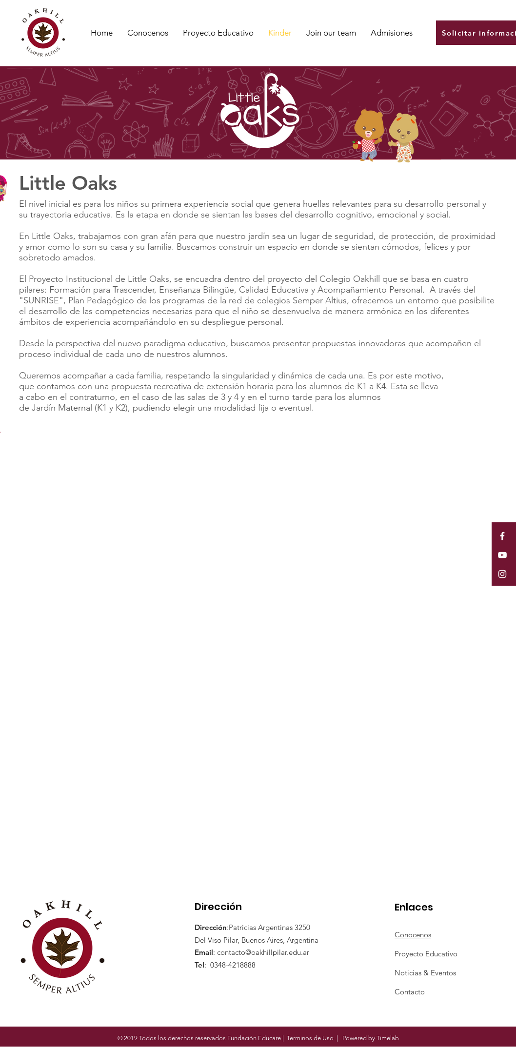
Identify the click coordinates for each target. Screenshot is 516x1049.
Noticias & (413, 972)
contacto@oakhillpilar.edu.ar (263, 952)
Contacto (410, 991)
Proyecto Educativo (426, 953)
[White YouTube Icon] (502, 555)
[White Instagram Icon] (502, 574)
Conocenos (413, 934)
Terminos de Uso (310, 1038)
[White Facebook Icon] (502, 536)
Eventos (443, 972)
